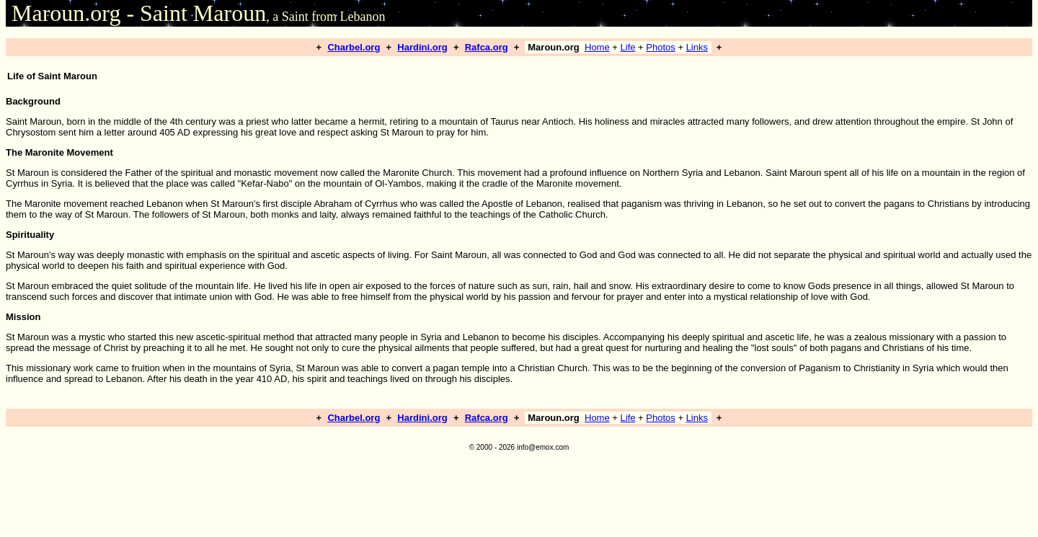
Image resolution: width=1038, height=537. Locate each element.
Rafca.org (486, 47)
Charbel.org (353, 47)
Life (628, 47)
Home (597, 47)
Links (697, 47)
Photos (660, 47)
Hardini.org (422, 47)
